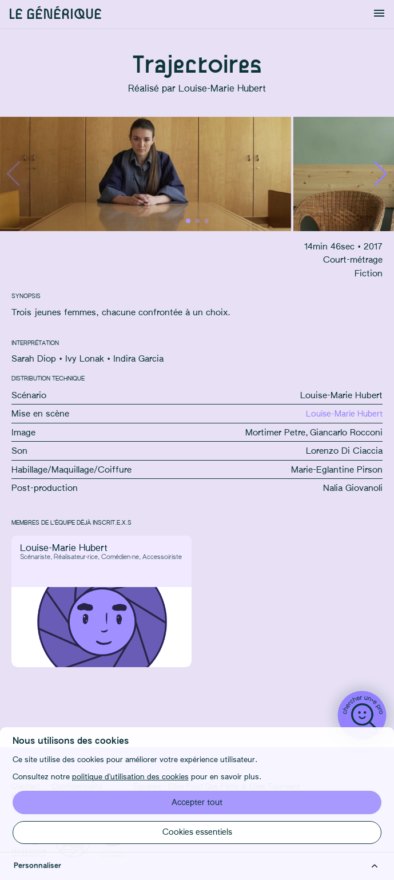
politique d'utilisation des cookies (130, 777)
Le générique (55, 14)
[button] (380, 174)
